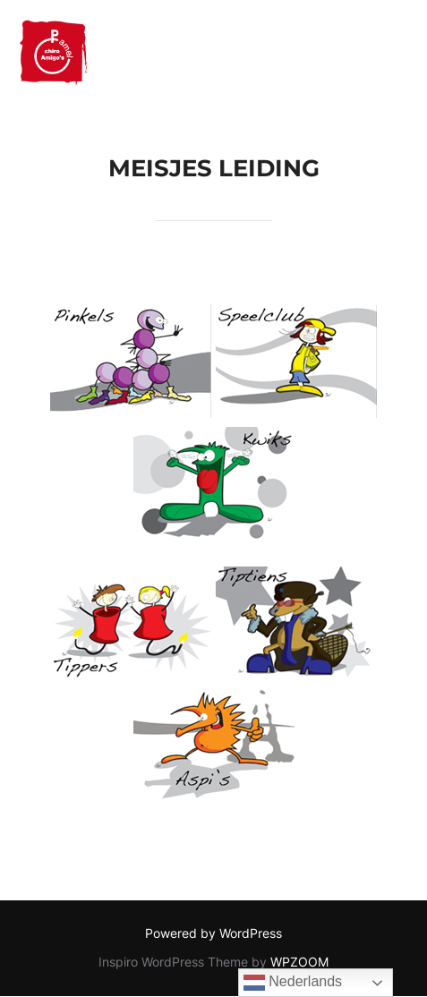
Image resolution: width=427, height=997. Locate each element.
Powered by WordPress (213, 933)
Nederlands (292, 982)
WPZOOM (299, 961)
